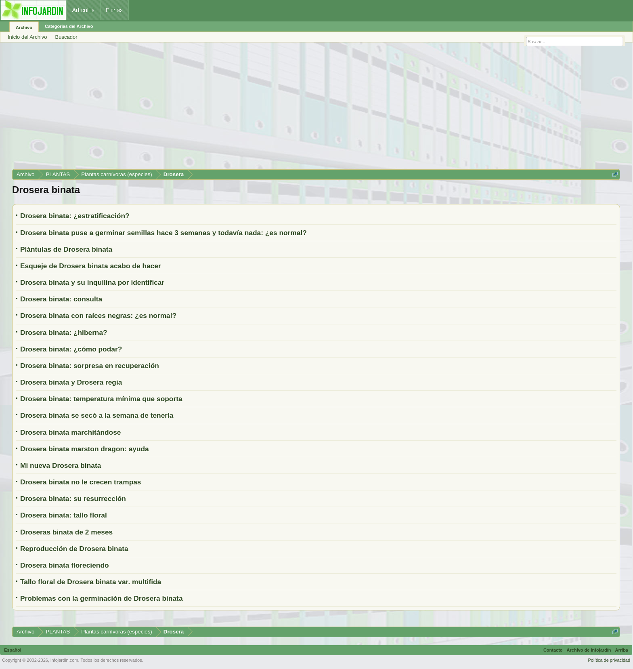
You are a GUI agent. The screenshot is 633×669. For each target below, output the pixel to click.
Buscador (66, 37)
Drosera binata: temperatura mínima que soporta (101, 399)
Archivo (24, 27)
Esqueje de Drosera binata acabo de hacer (90, 266)
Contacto (553, 650)
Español (12, 650)
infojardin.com (64, 660)
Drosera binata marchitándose (70, 432)
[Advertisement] (254, 108)
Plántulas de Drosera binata (66, 249)
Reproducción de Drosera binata (74, 549)
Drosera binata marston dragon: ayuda (84, 449)
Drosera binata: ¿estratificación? (75, 216)
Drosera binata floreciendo (64, 565)
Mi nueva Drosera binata (60, 465)
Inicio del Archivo (27, 37)
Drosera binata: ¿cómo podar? (71, 349)
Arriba (621, 650)
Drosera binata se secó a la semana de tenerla (97, 415)
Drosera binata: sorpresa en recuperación (89, 366)
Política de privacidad (609, 660)
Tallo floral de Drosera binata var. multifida (90, 582)
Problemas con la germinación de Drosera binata (101, 598)
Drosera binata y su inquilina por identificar (92, 282)
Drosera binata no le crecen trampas (80, 482)
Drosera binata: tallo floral (63, 515)
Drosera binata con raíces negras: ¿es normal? (98, 315)
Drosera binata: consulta (61, 299)
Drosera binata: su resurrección (73, 498)
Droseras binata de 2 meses (66, 532)
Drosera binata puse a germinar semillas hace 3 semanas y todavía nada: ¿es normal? (163, 233)
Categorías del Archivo (69, 26)
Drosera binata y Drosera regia (71, 382)
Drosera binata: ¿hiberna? (63, 332)
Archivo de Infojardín (589, 650)
